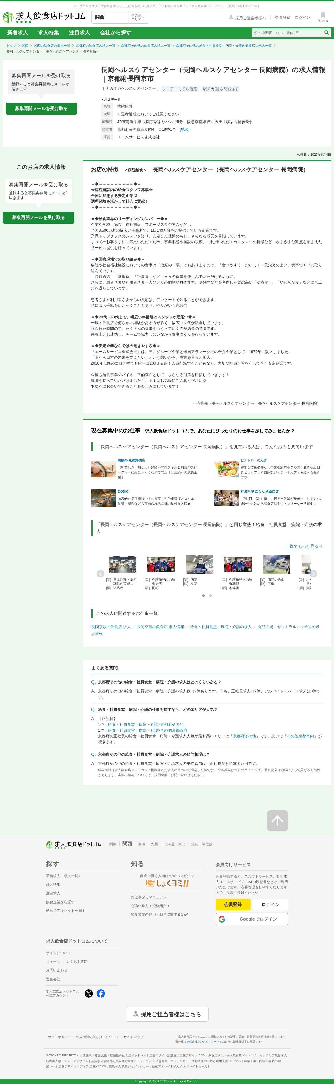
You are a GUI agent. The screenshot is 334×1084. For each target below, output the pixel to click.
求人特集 (48, 32)
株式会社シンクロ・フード (202, 1041)
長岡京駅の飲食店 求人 (111, 627)
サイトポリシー (59, 1037)
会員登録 (233, 904)
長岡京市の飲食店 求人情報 (160, 627)
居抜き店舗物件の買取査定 (129, 1061)
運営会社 (53, 979)
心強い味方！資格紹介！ (150, 906)
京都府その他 (244, 736)
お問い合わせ (56, 970)
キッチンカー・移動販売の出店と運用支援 (205, 1061)
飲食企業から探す (60, 902)
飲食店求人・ (232, 1055)
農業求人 (123, 1066)
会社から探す (115, 32)
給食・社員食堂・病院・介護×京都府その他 (145, 724)
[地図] (185, 129)
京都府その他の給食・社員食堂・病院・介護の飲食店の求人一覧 (224, 46)
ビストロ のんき (254, 460)
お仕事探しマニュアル (149, 897)
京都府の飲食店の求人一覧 (95, 46)
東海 (141, 844)
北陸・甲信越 (202, 844)
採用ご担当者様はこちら (171, 1014)
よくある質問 (77, 962)
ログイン (271, 904)
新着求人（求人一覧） (64, 876)
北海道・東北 (174, 844)
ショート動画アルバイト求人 (173, 1066)
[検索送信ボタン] (326, 32)
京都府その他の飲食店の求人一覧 (145, 46)
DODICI (123, 492)
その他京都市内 (300, 736)
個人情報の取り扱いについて (97, 1037)
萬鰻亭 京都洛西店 (131, 460)
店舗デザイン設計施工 (177, 1055)
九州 (154, 844)
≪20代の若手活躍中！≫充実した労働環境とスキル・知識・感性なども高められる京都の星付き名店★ (157, 501)
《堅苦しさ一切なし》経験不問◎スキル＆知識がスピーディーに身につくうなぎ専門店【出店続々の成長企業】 (157, 472)
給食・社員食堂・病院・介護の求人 (221, 627)
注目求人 (79, 32)
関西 (25, 46)
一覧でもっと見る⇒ (304, 546)
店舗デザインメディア (82, 1066)
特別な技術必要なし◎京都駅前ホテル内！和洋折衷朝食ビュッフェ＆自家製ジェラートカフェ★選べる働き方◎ (280, 472)
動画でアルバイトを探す (65, 910)
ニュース (53, 962)
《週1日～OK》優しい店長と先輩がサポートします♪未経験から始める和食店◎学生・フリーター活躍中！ (281, 501)
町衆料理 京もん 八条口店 (260, 492)
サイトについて (58, 953)
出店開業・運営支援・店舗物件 (113, 1055)
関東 (112, 844)
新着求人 (17, 32)
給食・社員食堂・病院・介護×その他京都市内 (147, 730)
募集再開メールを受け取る (41, 108)
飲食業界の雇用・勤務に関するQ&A (159, 914)
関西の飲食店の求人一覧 (52, 46)
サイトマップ (133, 1037)
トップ (11, 46)
